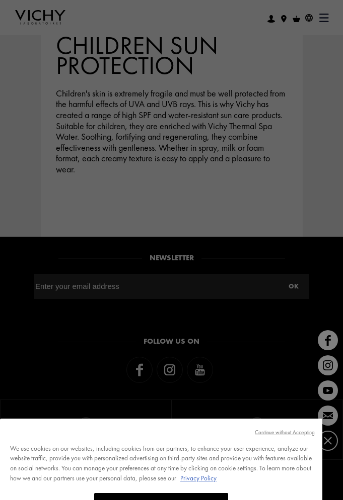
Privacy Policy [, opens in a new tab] (198, 488)
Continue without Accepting (285, 442)
